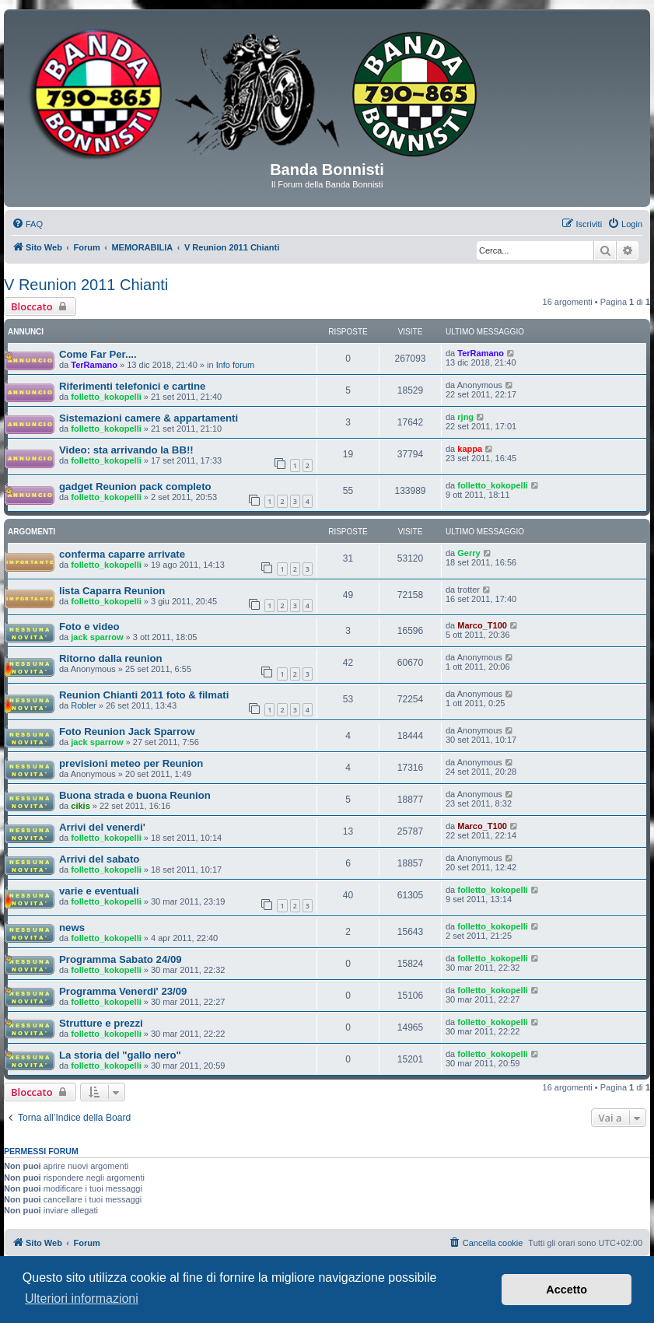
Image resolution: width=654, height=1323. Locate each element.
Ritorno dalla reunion (111, 658)
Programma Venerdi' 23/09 (123, 991)
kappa (469, 448)
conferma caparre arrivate (122, 554)
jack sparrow (97, 637)
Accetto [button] (566, 1289)
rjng (465, 417)
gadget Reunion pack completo (135, 486)
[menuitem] (27, 224)
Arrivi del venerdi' (102, 827)
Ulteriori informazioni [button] (81, 1298)
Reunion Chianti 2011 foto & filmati (144, 695)
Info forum (235, 364)
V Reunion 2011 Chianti (86, 284)
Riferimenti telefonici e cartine (132, 386)
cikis (80, 805)
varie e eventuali (99, 891)
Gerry (468, 553)
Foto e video (89, 626)
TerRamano (94, 364)
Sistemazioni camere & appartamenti (148, 418)
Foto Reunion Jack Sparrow (126, 731)
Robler (83, 705)
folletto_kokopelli (106, 396)
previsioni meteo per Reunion (131, 763)
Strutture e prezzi (101, 1023)
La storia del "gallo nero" (120, 1055)
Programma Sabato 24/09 (120, 959)
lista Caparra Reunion (112, 591)
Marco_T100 (482, 625)
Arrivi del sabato (99, 859)
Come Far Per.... (98, 354)
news (72, 927)
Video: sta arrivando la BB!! (126, 450)
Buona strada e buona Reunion (135, 795)
